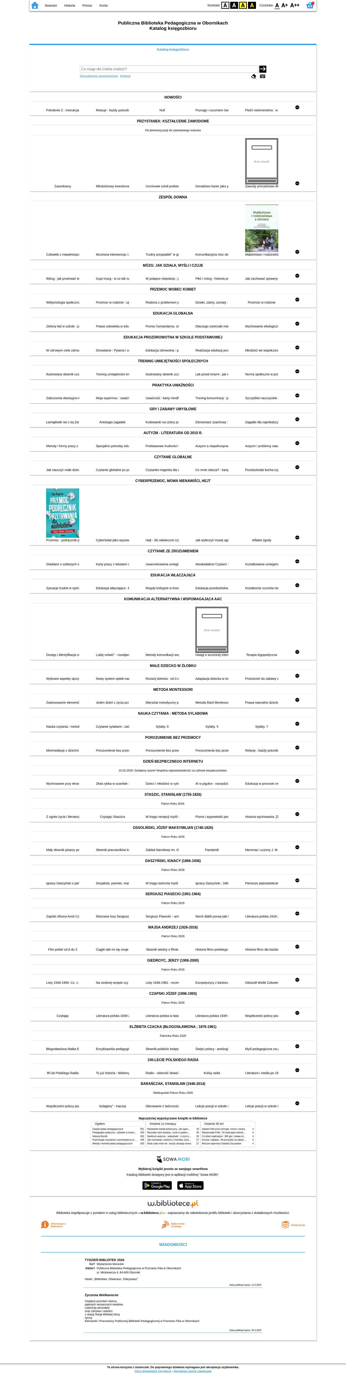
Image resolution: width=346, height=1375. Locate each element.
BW (234, 5)
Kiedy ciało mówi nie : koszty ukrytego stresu (169, 1143)
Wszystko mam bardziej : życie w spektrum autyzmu (173, 1132)
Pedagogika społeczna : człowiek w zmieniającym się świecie (122, 1132)
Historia (69, 5)
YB (243, 5)
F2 (295, 5)
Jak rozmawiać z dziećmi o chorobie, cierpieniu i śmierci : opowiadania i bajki (185, 1140)
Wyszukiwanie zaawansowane (99, 76)
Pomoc (87, 5)
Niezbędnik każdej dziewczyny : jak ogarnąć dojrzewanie (175, 1129)
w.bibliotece (152, 1213)
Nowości (51, 5)
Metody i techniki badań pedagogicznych (112, 1143)
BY (252, 5)
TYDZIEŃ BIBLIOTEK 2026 (104, 1260)
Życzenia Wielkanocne (101, 1295)
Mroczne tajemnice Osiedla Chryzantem (221, 1143)
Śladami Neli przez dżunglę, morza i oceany (223, 1129)
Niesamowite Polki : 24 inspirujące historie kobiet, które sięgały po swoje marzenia (242, 1132)
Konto (104, 5)
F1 (285, 5)
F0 (277, 5)
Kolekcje (125, 76)
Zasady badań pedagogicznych (107, 1129)
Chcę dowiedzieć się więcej (153, 1371)
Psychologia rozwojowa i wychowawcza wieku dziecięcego (121, 1140)
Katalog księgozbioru (173, 49)
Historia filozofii (99, 1136)
